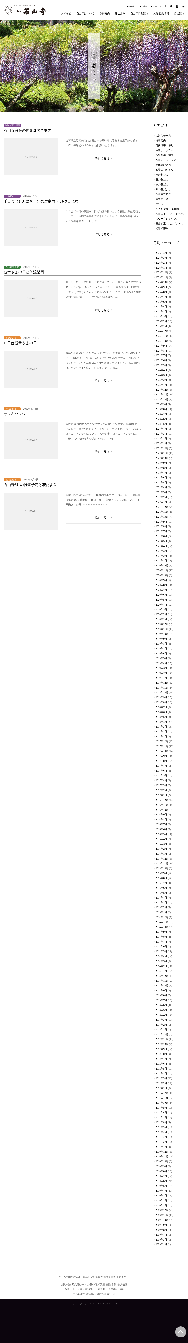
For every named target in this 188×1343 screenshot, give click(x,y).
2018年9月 (161, 697)
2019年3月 (161, 668)
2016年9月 (161, 814)
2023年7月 (161, 414)
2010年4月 (161, 1190)
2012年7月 (161, 1059)
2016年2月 (161, 848)
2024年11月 (162, 336)
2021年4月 (161, 546)
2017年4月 (161, 780)
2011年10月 (162, 1102)
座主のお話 (162, 199)
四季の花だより (164, 169)
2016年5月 (161, 834)
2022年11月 (162, 453)
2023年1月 (161, 443)
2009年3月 (161, 1239)
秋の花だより (163, 184)
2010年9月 (161, 1166)
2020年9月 (161, 580)
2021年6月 (161, 536)
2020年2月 (161, 614)
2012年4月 (161, 1073)
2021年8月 (161, 526)
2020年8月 (161, 585)
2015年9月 (161, 873)
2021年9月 (161, 521)
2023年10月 (162, 399)
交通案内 (179, 13)
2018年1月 (161, 736)
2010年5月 (161, 1185)
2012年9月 (161, 1049)
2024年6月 (161, 360)
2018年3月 (161, 726)
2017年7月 (161, 765)
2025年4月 (161, 311)
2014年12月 (162, 917)
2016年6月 (161, 829)
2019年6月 (161, 653)
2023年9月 (161, 404)
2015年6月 (161, 888)
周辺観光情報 (161, 13)
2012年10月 (162, 1044)
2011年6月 (161, 1122)
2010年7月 (161, 1176)
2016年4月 (161, 839)
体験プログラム (164, 150)
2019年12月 (162, 624)
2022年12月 (162, 448)
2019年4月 (161, 663)
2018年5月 (161, 717)
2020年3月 (161, 609)
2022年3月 (161, 492)
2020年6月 (161, 594)
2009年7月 (161, 1234)
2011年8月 (161, 1112)
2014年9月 (161, 931)
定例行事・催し (164, 145)
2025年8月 (161, 292)
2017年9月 (161, 756)
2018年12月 (162, 682)
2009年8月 (161, 1230)
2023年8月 (161, 409)
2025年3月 (161, 316)
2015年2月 (161, 907)
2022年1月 (161, 502)
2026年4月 (161, 253)
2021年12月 (162, 507)
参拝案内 (105, 13)
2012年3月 (161, 1078)
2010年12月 (162, 1151)
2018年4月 (161, 722)
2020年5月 (161, 599)
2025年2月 (161, 321)
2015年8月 (161, 878)
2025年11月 (162, 277)
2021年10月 (162, 516)
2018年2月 (161, 731)
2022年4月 (161, 487)
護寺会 (144, 6)
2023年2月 (161, 438)
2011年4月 (161, 1132)
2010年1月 (161, 1205)
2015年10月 (162, 868)
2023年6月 (161, 419)
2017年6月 (161, 770)
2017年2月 (161, 790)
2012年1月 (161, 1088)
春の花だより (163, 174)
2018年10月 (162, 692)
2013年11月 (162, 980)
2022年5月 (161, 482)
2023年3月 (161, 433)
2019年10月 (162, 634)
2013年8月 (161, 995)
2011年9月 (161, 1107)
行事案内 (161, 140)
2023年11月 (162, 394)
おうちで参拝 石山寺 (167, 209)
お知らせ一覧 (163, 135)
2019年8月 (161, 643)
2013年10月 (162, 985)
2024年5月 (161, 365)
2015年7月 (161, 883)
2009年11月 (162, 1215)
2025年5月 (161, 306)
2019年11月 (162, 629)
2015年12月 (162, 858)
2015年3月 (161, 902)
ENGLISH (157, 6)
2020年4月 (161, 604)
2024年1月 (161, 385)
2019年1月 (161, 678)
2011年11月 (162, 1098)
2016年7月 (161, 824)
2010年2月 (161, 1200)
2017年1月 (161, 795)
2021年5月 (161, 541)
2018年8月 (161, 702)
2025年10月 (162, 282)
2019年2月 (161, 673)
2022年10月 (162, 458)
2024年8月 (161, 350)
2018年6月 (161, 712)
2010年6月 (161, 1181)
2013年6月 (161, 1005)
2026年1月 (161, 267)
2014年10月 (162, 927)
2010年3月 (161, 1195)
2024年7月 (161, 355)
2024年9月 (161, 345)
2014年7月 (161, 941)
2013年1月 (161, 1029)
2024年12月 (162, 331)
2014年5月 (161, 951)
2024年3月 (161, 375)
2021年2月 (161, 556)
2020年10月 (162, 575)
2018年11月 (162, 687)
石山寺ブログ (163, 194)
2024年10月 (162, 341)
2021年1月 (161, 560)
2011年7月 (161, 1117)
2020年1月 (161, 619)
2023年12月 (162, 389)
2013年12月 (162, 976)
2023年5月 (161, 424)
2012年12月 (162, 1034)
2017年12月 (162, 741)
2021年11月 (162, 511)
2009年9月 (161, 1225)
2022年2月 (161, 497)
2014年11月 (162, 922)
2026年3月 (161, 257)
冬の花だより (163, 189)
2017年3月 (161, 785)
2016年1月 (161, 853)
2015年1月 (161, 912)
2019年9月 (161, 639)
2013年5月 (161, 1010)
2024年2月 (161, 380)
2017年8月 (161, 761)
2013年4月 (161, 1015)
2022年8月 (161, 468)
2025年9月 (161, 287)
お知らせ (66, 13)
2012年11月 (162, 1039)
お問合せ (132, 6)
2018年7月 (161, 707)
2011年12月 (162, 1093)
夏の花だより (163, 179)
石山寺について (85, 13)
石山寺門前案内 (139, 13)
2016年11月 (162, 805)
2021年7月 (161, 531)
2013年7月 (161, 1000)
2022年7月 (161, 472)
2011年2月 (161, 1142)
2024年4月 (161, 370)
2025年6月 (161, 301)
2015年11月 (162, 863)
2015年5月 (161, 893)
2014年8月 (161, 936)
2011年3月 (161, 1137)
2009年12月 (162, 1210)
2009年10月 (162, 1220)
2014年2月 (161, 966)
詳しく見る (102, 158)
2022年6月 (161, 477)
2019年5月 (161, 658)
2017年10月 (162, 751)
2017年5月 (161, 775)
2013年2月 (161, 1024)
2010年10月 (162, 1161)
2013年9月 (161, 990)
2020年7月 (161, 590)
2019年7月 (161, 648)
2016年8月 (161, 819)
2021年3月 (161, 551)
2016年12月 (162, 800)
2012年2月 (161, 1083)
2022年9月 (161, 463)
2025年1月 (161, 326)
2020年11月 (162, 570)
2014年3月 (161, 961)
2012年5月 (161, 1068)
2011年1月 (161, 1147)
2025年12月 (162, 272)
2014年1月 (161, 971)
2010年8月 (161, 1171)
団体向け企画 (163, 165)
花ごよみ (120, 13)
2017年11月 (162, 746)
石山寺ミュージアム (167, 160)
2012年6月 (161, 1063)
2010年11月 (162, 1156)
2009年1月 (161, 1244)
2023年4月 (161, 428)
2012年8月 (161, 1054)
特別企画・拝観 (164, 155)
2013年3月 (161, 1019)
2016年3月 (161, 844)
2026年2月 (161, 262)
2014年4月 (161, 956)
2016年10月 (162, 810)
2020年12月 (162, 565)
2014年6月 (161, 946)
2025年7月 (161, 297)
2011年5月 (161, 1127)
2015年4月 (161, 897)
